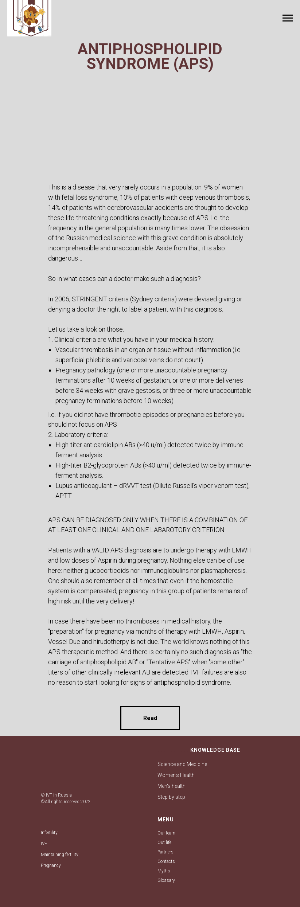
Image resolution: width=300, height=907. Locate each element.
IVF (44, 843)
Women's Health (176, 775)
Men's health (171, 786)
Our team (166, 833)
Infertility (49, 832)
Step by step (171, 797)
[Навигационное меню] (288, 18)
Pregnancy (51, 865)
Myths (163, 870)
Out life (164, 842)
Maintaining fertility (59, 854)
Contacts (166, 861)
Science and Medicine (182, 764)
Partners (165, 852)
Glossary (166, 880)
